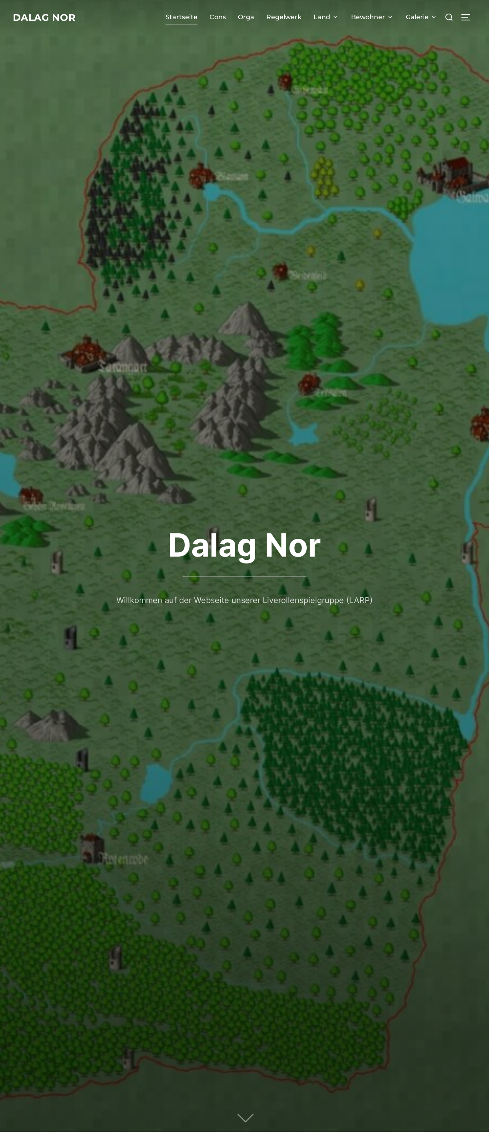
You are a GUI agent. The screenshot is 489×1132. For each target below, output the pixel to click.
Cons (218, 17)
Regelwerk (283, 17)
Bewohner (372, 17)
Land (326, 17)
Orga (246, 17)
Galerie (421, 17)
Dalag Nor (48, 17)
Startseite (182, 17)
